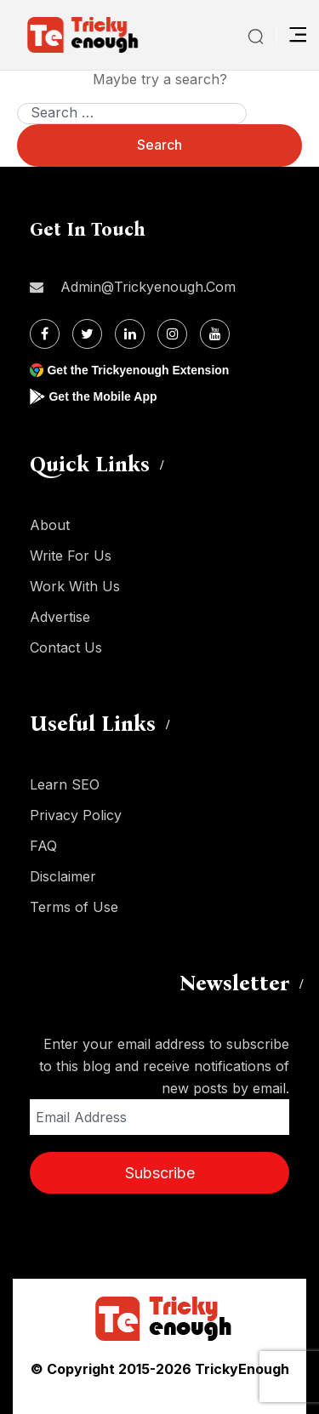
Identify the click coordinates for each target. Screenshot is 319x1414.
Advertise (60, 616)
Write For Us (70, 555)
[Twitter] (87, 334)
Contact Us (66, 647)
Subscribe (160, 1173)
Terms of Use (74, 906)
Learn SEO (65, 784)
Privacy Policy (76, 815)
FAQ (43, 845)
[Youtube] (215, 334)
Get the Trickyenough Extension (138, 370)
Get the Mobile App (102, 396)
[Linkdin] (130, 334)
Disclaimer (63, 876)
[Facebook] (45, 334)
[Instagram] (172, 334)
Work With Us (75, 586)
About (50, 524)
